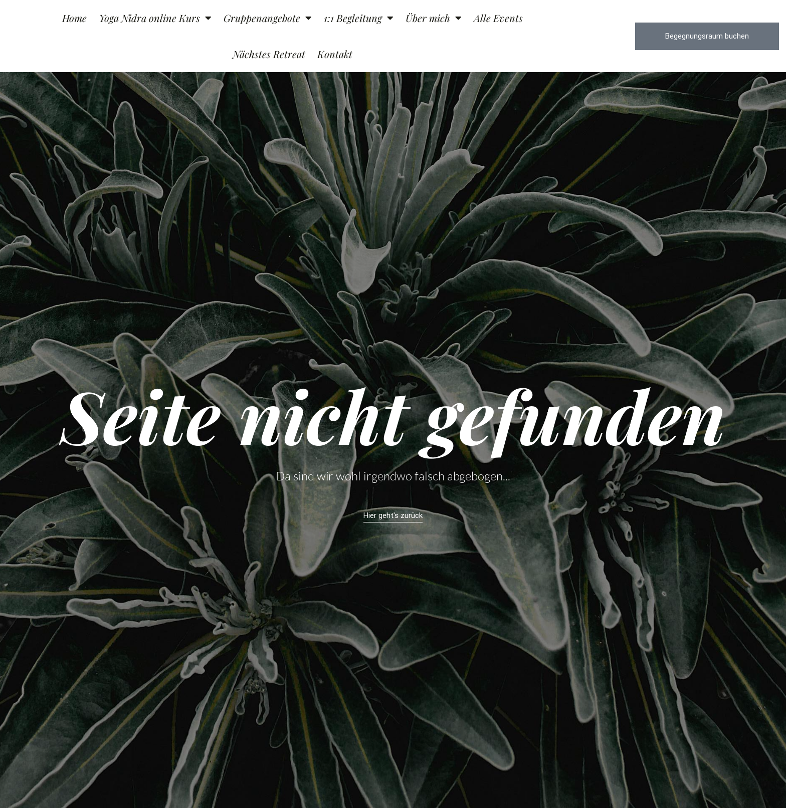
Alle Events (498, 18)
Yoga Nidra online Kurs (155, 18)
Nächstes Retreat (269, 54)
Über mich (434, 18)
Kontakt (334, 54)
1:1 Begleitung (359, 18)
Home (74, 18)
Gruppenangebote (268, 18)
